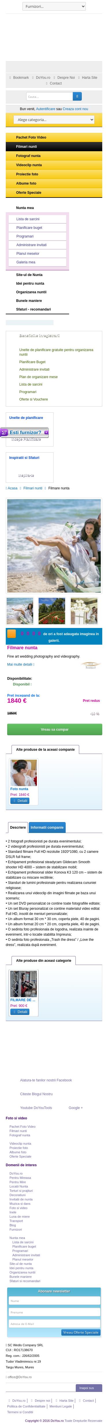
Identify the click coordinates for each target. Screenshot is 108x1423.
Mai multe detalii (20, 664)
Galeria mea (22, 262)
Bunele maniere (29, 301)
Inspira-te (26, 475)
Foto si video (18, 1208)
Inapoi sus (89, 1388)
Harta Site (87, 78)
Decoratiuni (18, 1195)
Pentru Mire (18, 1182)
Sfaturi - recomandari (33, 309)
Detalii (19, 801)
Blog (13, 1225)
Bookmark (18, 78)
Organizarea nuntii (31, 292)
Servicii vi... (19, 1000)
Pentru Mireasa (20, 1177)
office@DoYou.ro (19, 1377)
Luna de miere (20, 1216)
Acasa (11, 488)
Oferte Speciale (24, 192)
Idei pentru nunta (30, 283)
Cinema (49, 1000)
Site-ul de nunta (21, 1263)
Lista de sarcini (24, 219)
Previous (11, 786)
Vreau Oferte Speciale (80, 1332)
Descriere (18, 828)
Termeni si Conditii (20, 1412)
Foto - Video (20, 789)
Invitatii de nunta (21, 1199)
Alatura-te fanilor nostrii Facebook (40, 1080)
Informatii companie (47, 828)
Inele (13, 1212)
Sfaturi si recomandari (25, 1281)
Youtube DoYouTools (30, 1107)
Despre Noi (63, 78)
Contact (53, 83)
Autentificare (45, 109)
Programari (21, 236)
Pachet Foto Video (26, 137)
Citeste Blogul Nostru (30, 1094)
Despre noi (40, 1401)
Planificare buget (25, 228)
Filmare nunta (87, 1000)
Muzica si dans (20, 1203)
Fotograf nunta (24, 156)
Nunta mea (25, 208)
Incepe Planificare (26, 439)
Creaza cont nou (75, 109)
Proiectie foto (22, 174)
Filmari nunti (22, 146)
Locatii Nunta (19, 1186)
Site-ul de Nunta (42, 275)
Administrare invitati (28, 245)
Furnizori (16, 1229)
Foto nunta (52, 789)
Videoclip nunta (24, 165)
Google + (70, 1107)
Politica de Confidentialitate (26, 1406)
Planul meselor (24, 254)
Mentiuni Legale (61, 1406)
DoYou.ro (40, 78)
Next (96, 786)
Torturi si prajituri (21, 1190)
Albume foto (21, 183)
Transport (16, 1221)
